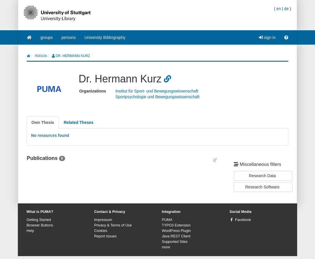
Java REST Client (176, 236)
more (166, 247)
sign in (267, 37)
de (286, 8)
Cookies (100, 231)
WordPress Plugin (176, 231)
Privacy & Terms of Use (113, 225)
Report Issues (105, 236)
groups (47, 37)
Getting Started (38, 220)
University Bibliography (104, 37)
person (41, 56)
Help (30, 231)
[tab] (43, 122)
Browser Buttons (39, 225)
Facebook (243, 220)
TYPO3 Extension (176, 225)
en (278, 8)
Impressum (103, 220)
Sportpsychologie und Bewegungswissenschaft (157, 96)
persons (68, 37)
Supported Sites (175, 242)
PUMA (167, 220)
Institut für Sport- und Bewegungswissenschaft (156, 91)
